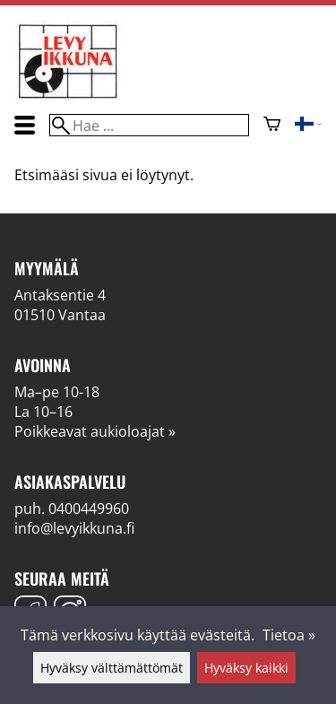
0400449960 (88, 508)
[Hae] (148, 125)
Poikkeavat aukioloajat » (95, 431)
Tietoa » (289, 635)
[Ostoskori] (271, 125)
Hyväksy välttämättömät (111, 667)
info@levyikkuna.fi (74, 528)
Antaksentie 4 (60, 295)
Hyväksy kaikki (246, 667)
